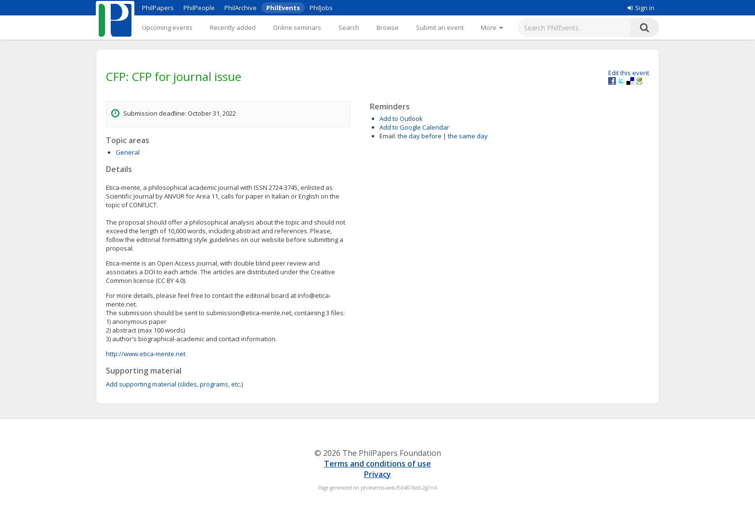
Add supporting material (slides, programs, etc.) (174, 384)
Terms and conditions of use (377, 463)
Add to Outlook (401, 118)
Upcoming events (167, 27)
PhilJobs (321, 7)
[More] (491, 27)
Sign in (640, 7)
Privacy (377, 474)
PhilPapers (158, 7)
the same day (468, 136)
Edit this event (628, 72)
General (128, 152)
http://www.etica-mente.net (145, 353)
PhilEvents (283, 7)
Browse (388, 27)
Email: (387, 136)
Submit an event (440, 27)
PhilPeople (199, 7)
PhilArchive (240, 7)
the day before (420, 136)
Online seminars (297, 27)
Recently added (233, 27)
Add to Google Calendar (414, 127)
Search (348, 27)
